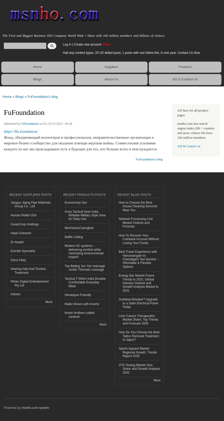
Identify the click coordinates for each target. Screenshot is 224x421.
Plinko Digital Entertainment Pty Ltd (30, 283)
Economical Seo (76, 202)
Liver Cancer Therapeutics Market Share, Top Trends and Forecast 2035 (138, 319)
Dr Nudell (17, 242)
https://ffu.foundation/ (21, 131)
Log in (67, 44)
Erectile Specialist (23, 251)
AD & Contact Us (185, 79)
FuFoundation (29, 123)
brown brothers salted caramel (79, 314)
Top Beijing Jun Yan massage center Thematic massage (85, 267)
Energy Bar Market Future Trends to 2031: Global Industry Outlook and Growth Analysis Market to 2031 (139, 283)
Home (37, 67)
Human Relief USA (24, 215)
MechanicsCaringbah (79, 228)
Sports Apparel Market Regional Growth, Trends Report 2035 (138, 352)
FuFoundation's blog (42, 97)
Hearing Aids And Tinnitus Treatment (28, 270)
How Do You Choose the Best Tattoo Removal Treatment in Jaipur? (139, 336)
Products (185, 67)
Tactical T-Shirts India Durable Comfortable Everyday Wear (85, 282)
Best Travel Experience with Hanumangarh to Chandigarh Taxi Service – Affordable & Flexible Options (139, 259)
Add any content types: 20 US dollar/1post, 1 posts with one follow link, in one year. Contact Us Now (131, 53)
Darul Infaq (18, 260)
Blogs (37, 79)
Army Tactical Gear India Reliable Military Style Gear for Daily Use (85, 215)
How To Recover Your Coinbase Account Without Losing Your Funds (139, 239)
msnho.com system (35, 408)
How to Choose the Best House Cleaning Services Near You (138, 206)
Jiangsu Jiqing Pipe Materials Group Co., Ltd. (31, 204)
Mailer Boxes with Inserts (82, 304)
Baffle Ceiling (74, 237)
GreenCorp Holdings (25, 224)
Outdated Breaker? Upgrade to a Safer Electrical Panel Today (138, 303)
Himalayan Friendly (78, 295)
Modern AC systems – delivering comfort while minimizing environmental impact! (84, 251)
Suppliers (111, 67)
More (48, 302)
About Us (111, 79)
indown (15, 294)
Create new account (88, 44)
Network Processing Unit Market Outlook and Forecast (136, 222)
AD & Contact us (188, 146)
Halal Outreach (21, 233)
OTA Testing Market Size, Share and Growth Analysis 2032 (139, 368)
